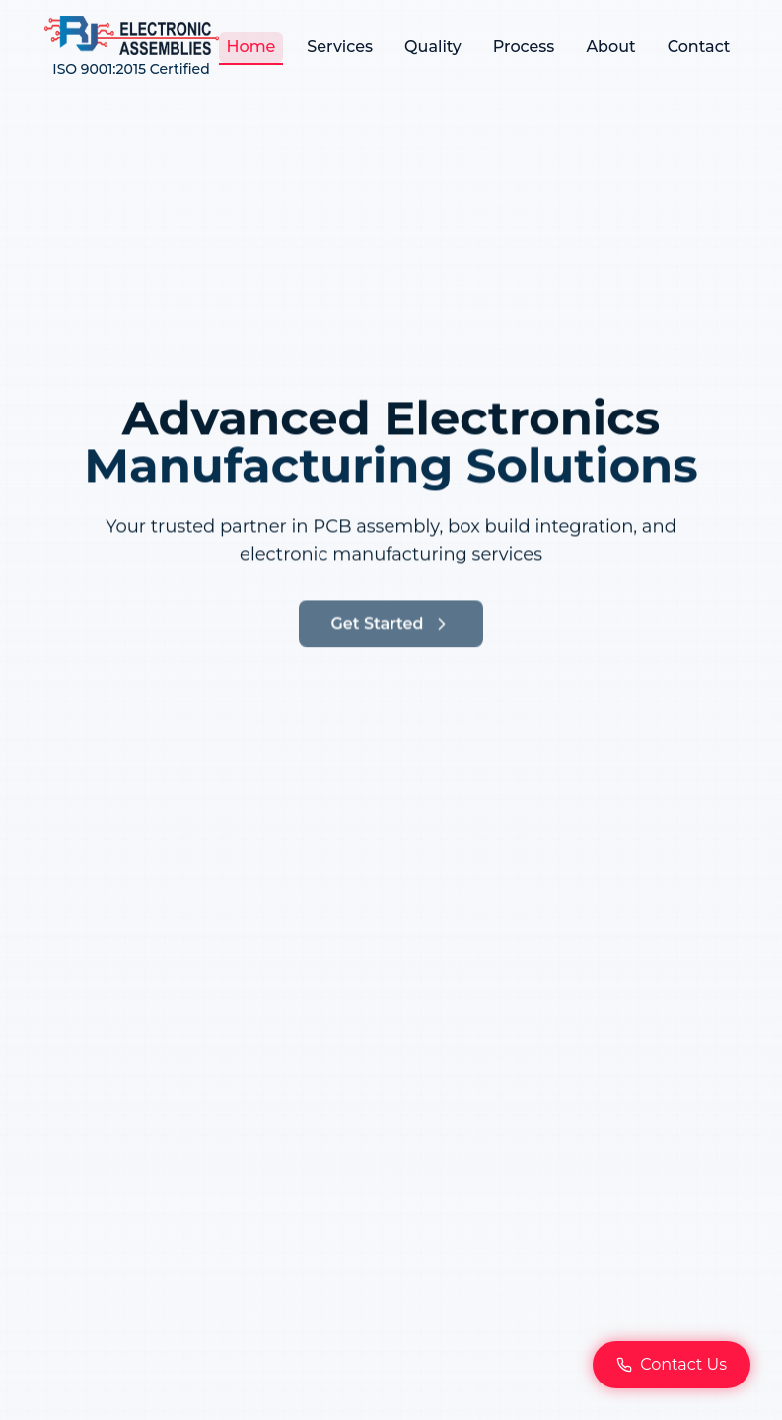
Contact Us (671, 1364)
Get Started (390, 643)
